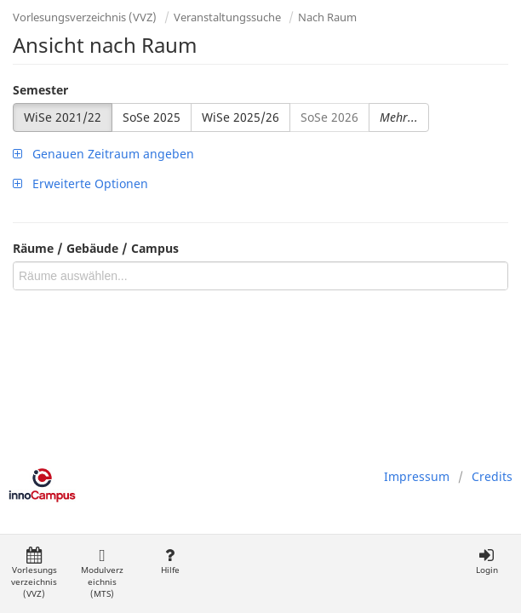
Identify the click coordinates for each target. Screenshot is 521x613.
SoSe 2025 (151, 117)
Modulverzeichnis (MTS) (102, 573)
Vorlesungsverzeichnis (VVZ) (85, 17)
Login (486, 561)
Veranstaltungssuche (227, 17)
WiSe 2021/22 (62, 117)
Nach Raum (327, 17)
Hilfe (170, 561)
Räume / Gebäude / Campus (96, 248)
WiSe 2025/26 (240, 117)
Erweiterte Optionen (80, 183)
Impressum (416, 476)
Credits (492, 476)
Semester (40, 90)
